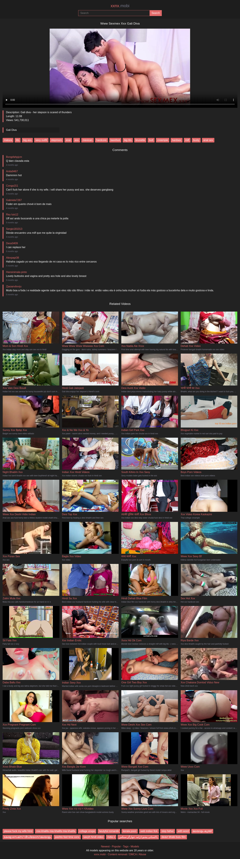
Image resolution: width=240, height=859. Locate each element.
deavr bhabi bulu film (173, 837)
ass (77, 140)
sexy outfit (41, 140)
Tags (125, 846)
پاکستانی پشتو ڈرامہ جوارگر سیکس (138, 837)
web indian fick (149, 831)
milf (187, 140)
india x (111, 837)
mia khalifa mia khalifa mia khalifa (55, 831)
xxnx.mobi (100, 854)
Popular (116, 846)
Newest (105, 846)
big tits (127, 140)
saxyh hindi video (93, 837)
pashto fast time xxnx (67, 837)
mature (8, 140)
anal (68, 140)
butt (151, 140)
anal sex (208, 140)
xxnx (120, 5)
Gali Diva (11, 130)
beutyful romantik (109, 831)
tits (17, 140)
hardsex (176, 140)
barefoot (115, 140)
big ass (27, 140)
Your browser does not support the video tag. (120, 67)
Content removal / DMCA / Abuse (127, 854)
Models (135, 846)
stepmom (56, 140)
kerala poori (129, 831)
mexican (87, 140)
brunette (140, 140)
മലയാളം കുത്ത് (202, 831)
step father (167, 831)
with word (183, 831)
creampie (162, 140)
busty (196, 140)
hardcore (101, 140)
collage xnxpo (87, 831)
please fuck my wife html (18, 831)
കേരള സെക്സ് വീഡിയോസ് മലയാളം (27, 837)
